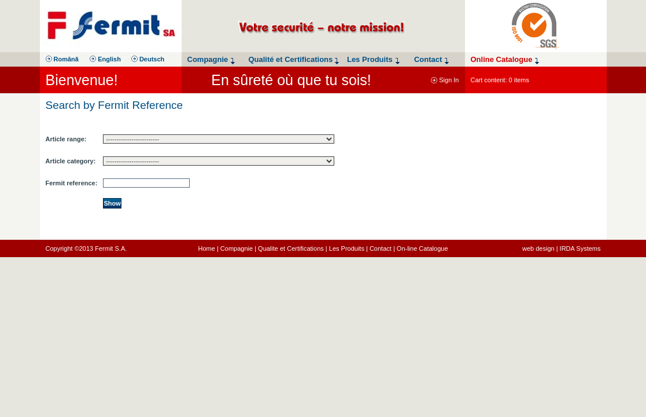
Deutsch (147, 59)
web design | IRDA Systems (561, 248)
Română (62, 59)
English (105, 59)
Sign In (445, 79)
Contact (381, 248)
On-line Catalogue (422, 248)
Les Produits (346, 248)
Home (206, 248)
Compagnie (236, 248)
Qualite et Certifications (291, 248)
